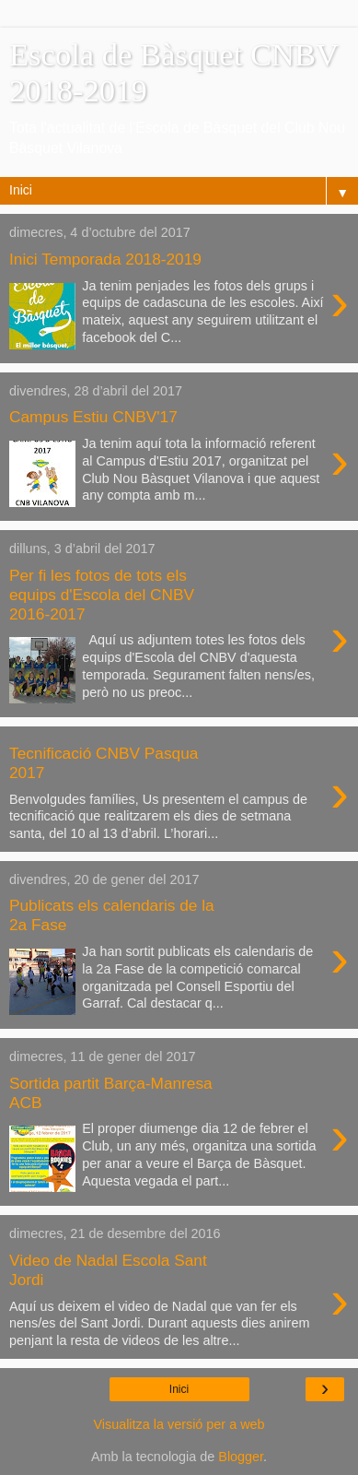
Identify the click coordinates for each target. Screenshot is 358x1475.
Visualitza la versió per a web (178, 1424)
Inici (179, 1389)
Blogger (240, 1456)
